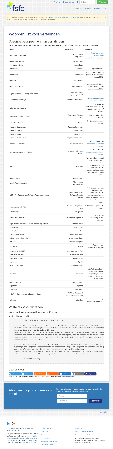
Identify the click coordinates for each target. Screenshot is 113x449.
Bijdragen (97, 8)
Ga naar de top (103, 412)
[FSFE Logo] (15, 6)
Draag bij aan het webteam (84, 432)
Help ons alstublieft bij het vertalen (69, 17)
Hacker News (40, 374)
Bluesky (28, 374)
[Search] (78, 2)
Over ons (78, 8)
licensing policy (31, 442)
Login (56, 2)
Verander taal (68, 2)
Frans (101, 175)
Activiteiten (87, 8)
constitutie (96, 121)
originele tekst (52, 17)
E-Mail (78, 374)
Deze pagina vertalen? (82, 435)
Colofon (43, 435)
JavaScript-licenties (47, 445)
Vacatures (44, 432)
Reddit (53, 374)
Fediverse (15, 374)
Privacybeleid (45, 438)
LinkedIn (66, 374)
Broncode (78, 428)
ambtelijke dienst (95, 98)
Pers (104, 8)
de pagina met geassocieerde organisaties (94, 55)
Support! (91, 374)
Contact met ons (46, 428)
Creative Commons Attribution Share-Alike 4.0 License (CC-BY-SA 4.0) (22, 438)
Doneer (102, 2)
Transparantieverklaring (49, 441)
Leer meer (71, 376)
